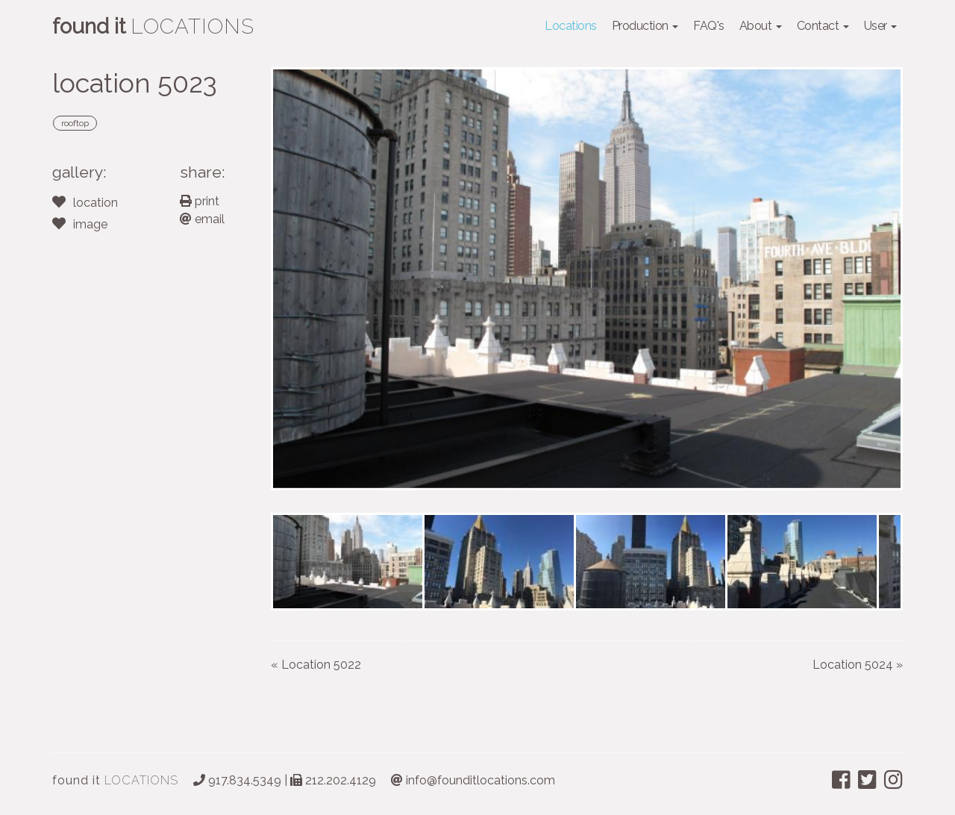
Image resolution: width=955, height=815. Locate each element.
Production (645, 26)
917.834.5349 (237, 780)
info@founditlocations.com (473, 780)
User (881, 26)
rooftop (75, 123)
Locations (571, 26)
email (202, 219)
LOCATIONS (115, 780)
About (760, 26)
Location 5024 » (857, 665)
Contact (823, 26)
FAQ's (708, 26)
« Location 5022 (316, 665)
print (199, 201)
